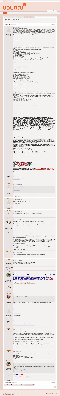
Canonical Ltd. (24, 393)
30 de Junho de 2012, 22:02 (18, 199)
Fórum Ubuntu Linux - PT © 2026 (51, 393)
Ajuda (45, 394)
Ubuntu (20, 393)
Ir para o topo (6, 382)
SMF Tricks (12, 391)
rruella (9, 259)
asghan (9, 183)
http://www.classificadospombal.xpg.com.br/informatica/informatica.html (26, 149)
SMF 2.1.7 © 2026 (6, 394)
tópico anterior (47, 21)
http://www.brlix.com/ (17, 203)
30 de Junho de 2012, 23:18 (18, 211)
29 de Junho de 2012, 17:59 (16, 27)
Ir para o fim (6, 24)
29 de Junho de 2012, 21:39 (18, 184)
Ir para (42, 386)
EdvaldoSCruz (9, 271)
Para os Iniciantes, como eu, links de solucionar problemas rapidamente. (24, 283)
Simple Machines (11, 394)
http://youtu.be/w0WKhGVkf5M (42, 151)
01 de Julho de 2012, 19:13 (19, 351)
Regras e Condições (49, 394)
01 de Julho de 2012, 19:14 (19, 361)
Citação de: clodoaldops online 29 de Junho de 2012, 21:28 (21, 186)
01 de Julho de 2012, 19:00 (19, 329)
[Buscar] (51, 10)
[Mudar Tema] (15, 1)
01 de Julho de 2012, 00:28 (18, 252)
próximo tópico (52, 21)
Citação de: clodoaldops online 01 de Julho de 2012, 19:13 (21, 364)
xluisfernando (9, 218)
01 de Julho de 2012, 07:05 (18, 260)
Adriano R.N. (8, 198)
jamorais (9, 27)
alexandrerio (9, 293)
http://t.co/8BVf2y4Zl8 (39, 155)
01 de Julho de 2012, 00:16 (18, 219)
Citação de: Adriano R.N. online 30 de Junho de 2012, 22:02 (21, 296)
